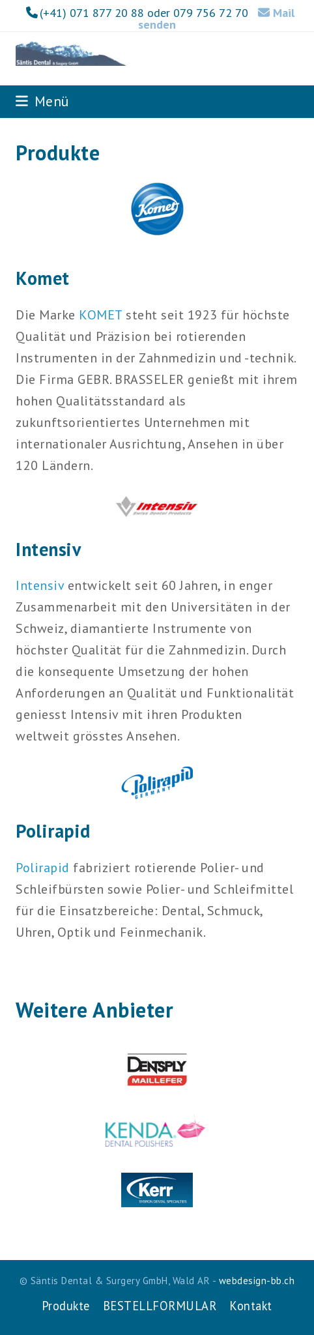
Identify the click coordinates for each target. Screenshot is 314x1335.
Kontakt (250, 1305)
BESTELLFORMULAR (160, 1305)
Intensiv (40, 585)
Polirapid (43, 867)
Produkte (66, 1305)
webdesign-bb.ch (257, 1280)
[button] (42, 101)
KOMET (100, 314)
